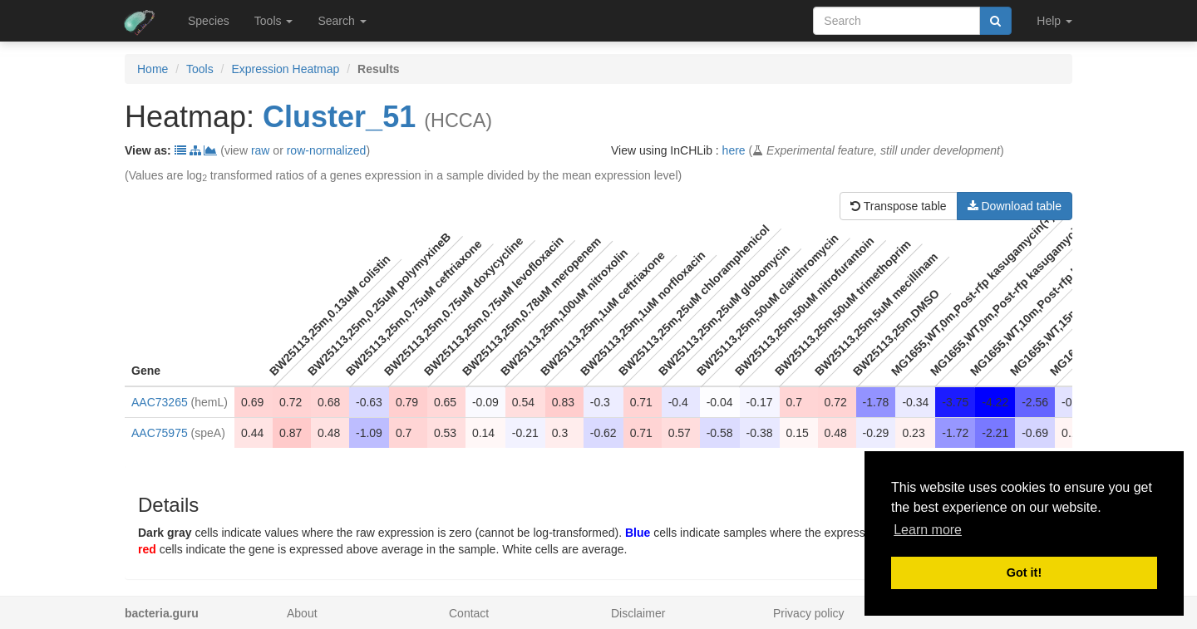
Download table (1015, 206)
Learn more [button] (928, 530)
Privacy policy (809, 613)
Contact (469, 613)
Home (152, 69)
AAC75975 (159, 433)
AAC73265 (159, 402)
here (734, 150)
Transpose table (898, 206)
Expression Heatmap (285, 69)
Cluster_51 (339, 117)
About (302, 613)
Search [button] (342, 20)
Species (208, 20)
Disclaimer (638, 613)
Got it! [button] (1024, 572)
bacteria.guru (162, 613)
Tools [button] (273, 20)
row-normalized (327, 150)
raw (260, 150)
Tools (200, 69)
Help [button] (1054, 20)
